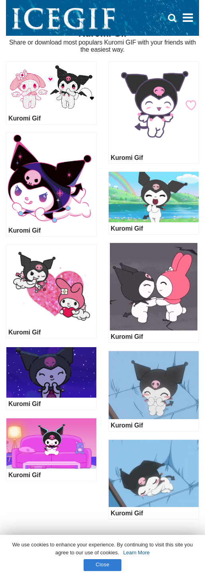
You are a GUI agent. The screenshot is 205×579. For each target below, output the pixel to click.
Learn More (136, 553)
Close (102, 564)
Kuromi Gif (24, 118)
